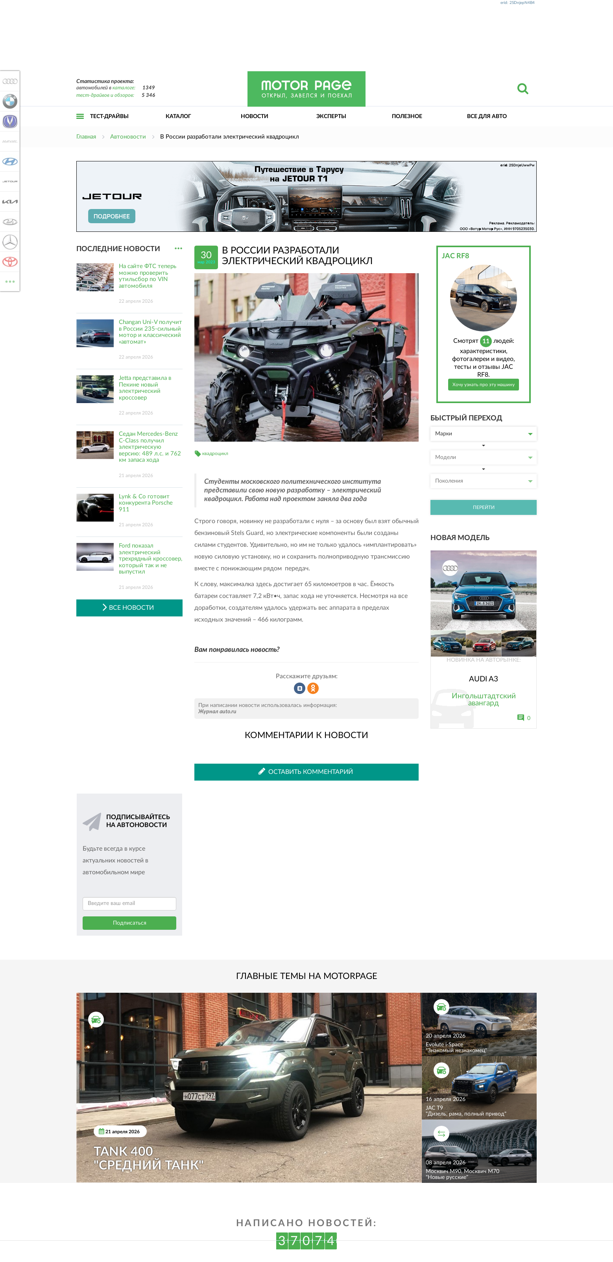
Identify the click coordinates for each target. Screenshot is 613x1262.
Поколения (484, 481)
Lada (8, 221)
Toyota (8, 262)
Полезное (407, 116)
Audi (8, 81)
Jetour (8, 181)
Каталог (178, 116)
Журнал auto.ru (217, 711)
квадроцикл (215, 453)
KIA (8, 201)
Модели (484, 457)
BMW (8, 101)
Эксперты (331, 116)
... (178, 249)
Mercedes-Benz (8, 242)
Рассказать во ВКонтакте (300, 688)
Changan (8, 121)
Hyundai (8, 161)
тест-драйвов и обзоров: (105, 95)
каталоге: (124, 88)
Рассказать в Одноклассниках (313, 688)
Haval (8, 141)
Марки (484, 434)
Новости (254, 116)
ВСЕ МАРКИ (8, 281)
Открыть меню (80, 125)
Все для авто (487, 116)
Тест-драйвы (109, 116)
